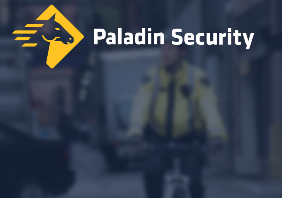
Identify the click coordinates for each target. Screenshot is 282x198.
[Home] (141, 38)
